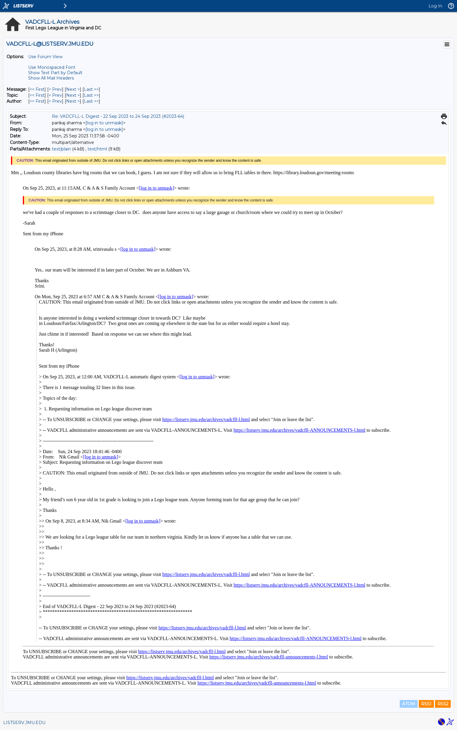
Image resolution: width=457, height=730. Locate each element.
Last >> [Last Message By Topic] (91, 95)
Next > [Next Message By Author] (73, 101)
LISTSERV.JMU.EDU (24, 722)
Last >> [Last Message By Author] (91, 101)
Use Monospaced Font (51, 67)
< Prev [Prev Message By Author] (55, 101)
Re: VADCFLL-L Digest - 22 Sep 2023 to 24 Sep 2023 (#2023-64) (118, 116)
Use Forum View (45, 56)
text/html (97, 149)
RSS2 (442, 704)
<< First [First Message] (37, 89)
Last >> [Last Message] (91, 89)
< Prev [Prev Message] (55, 89)
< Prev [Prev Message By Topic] (55, 95)
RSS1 (426, 704)
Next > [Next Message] (73, 89)
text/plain (61, 149)
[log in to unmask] (104, 123)
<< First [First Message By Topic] (37, 95)
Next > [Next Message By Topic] (73, 95)
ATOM (408, 704)
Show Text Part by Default (55, 72)
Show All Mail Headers (51, 78)
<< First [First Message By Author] (37, 101)
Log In (435, 6)
